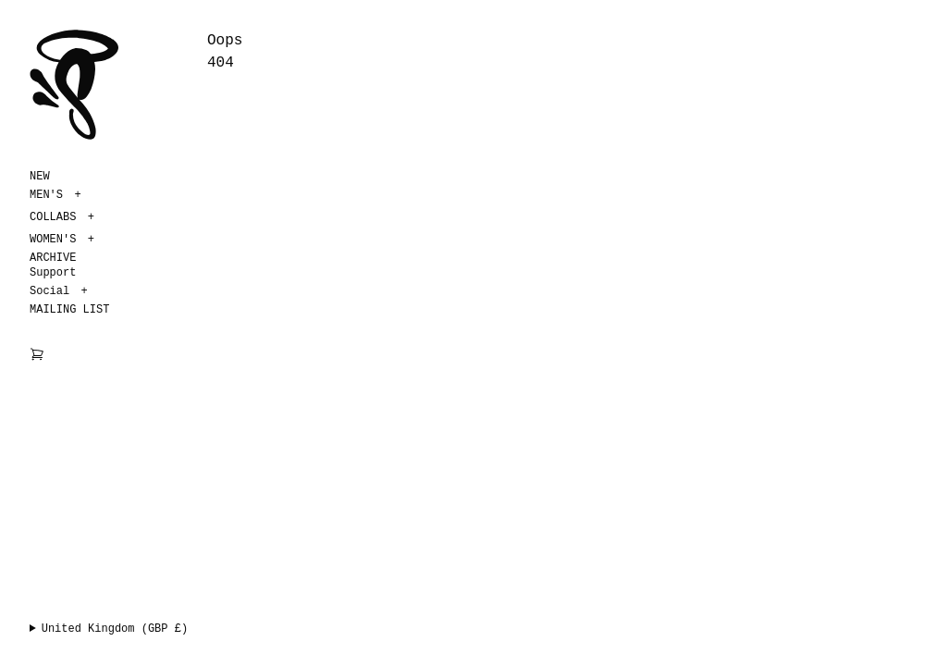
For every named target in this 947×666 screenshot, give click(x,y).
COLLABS (53, 217)
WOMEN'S (53, 239)
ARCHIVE (53, 258)
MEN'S (46, 195)
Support (53, 272)
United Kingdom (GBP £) (115, 629)
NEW (40, 176)
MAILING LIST (69, 309)
